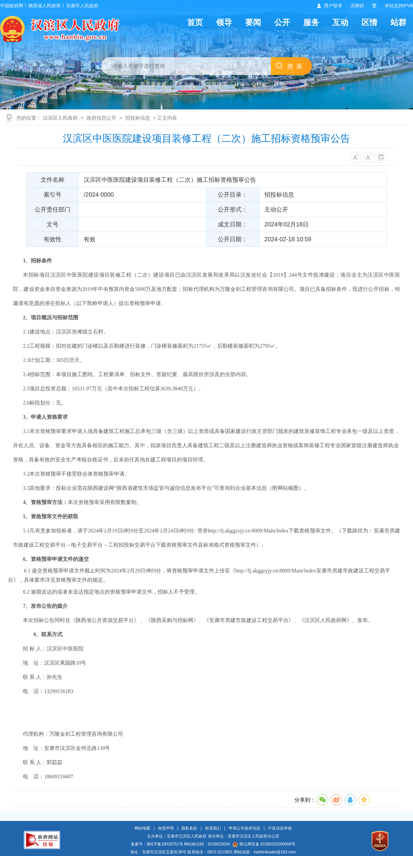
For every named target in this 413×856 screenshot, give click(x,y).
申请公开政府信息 (244, 828)
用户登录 (333, 5)
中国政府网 (11, 5)
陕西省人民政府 (44, 5)
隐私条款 (189, 828)
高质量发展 (153, 84)
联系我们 (213, 828)
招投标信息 (137, 118)
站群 (398, 22)
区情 (369, 22)
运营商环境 (214, 84)
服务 (311, 22)
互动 (340, 22)
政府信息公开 (101, 118)
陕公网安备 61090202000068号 (264, 844)
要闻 (253, 22)
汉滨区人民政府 (60, 118)
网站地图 (142, 828)
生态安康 (183, 84)
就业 (279, 84)
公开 (282, 22)
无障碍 (357, 5)
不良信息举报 (280, 828)
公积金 (259, 84)
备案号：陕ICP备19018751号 (157, 844)
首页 (195, 22)
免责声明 (166, 828)
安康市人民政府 (82, 5)
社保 (239, 84)
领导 (224, 22)
